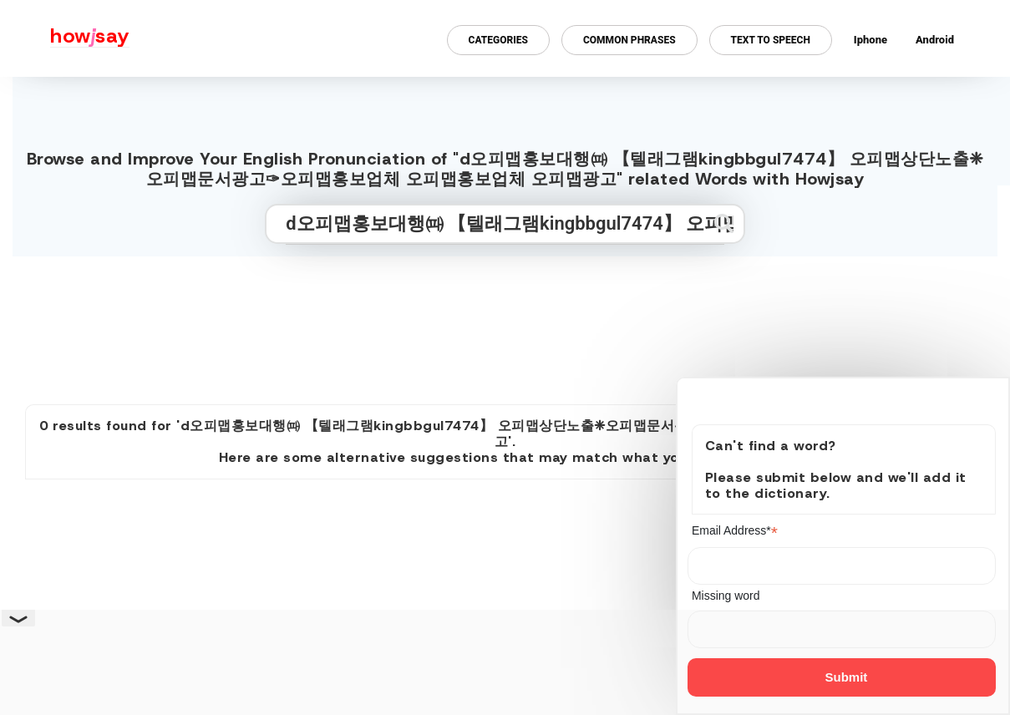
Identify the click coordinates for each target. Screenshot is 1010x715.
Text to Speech (770, 40)
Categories (498, 40)
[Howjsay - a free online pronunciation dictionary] (64, 38)
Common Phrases (629, 40)
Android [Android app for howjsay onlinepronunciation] (935, 39)
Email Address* (735, 531)
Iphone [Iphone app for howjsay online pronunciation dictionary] (870, 39)
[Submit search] (724, 223)
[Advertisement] (505, 323)
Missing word (726, 595)
